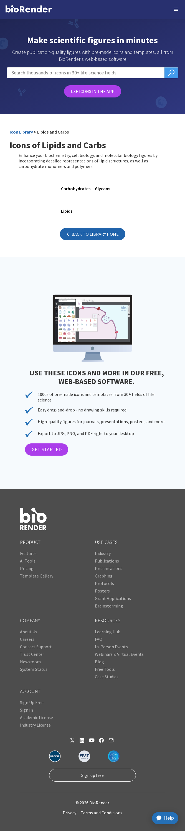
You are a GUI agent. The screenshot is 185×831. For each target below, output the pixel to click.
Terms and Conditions (101, 812)
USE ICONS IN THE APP (93, 91)
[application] (163, 818)
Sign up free (92, 775)
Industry (103, 553)
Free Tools (105, 669)
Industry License (35, 725)
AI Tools (28, 561)
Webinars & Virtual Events (119, 654)
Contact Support (36, 646)
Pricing (27, 568)
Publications (107, 561)
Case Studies (106, 676)
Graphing (104, 576)
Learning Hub (107, 631)
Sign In (26, 710)
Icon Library (21, 132)
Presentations (108, 568)
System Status (33, 669)
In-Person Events (111, 646)
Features (28, 553)
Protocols (104, 583)
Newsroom (30, 661)
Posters (102, 591)
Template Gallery (36, 576)
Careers (27, 639)
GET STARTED (47, 449)
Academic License (36, 717)
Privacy (69, 812)
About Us (28, 631)
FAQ (98, 639)
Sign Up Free (32, 702)
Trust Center (32, 654)
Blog (99, 661)
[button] (176, 9)
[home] (29, 9)
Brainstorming (109, 606)
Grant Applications (113, 598)
